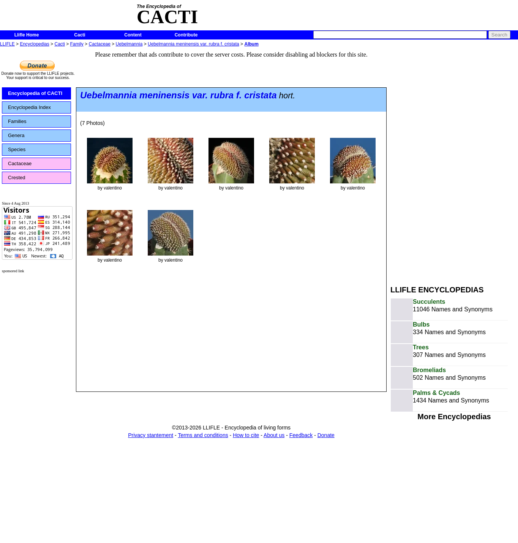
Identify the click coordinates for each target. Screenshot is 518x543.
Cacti (79, 35)
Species (16, 149)
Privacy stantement (150, 435)
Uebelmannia (129, 44)
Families (17, 121)
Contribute (186, 35)
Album (251, 44)
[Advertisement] (438, 162)
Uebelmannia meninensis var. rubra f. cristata (193, 44)
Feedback (301, 435)
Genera (16, 135)
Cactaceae (100, 44)
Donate (326, 435)
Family (77, 44)
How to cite (246, 435)
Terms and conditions (203, 435)
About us (274, 435)
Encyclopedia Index (29, 107)
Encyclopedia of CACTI (35, 93)
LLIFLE (7, 44)
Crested (16, 177)
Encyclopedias (34, 44)
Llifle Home (26, 35)
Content (132, 35)
